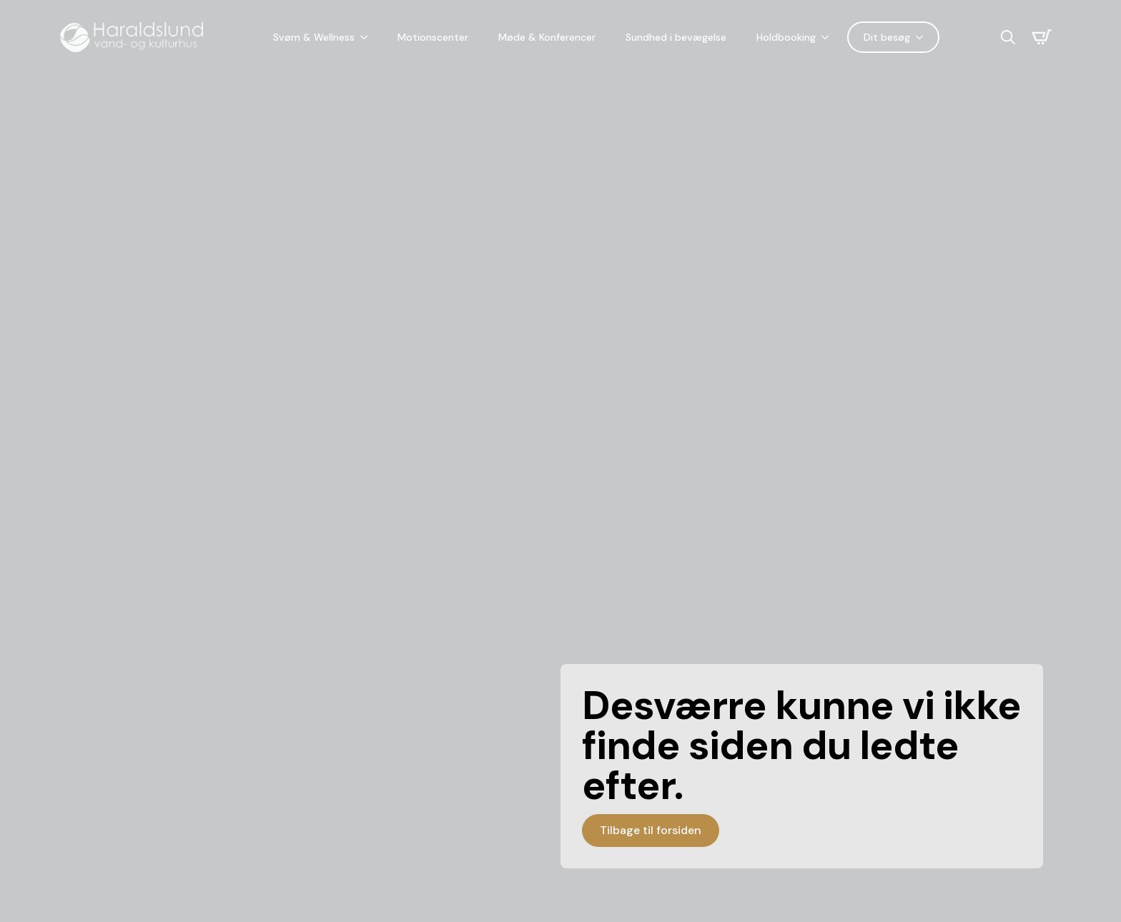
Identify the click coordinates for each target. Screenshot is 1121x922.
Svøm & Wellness (314, 37)
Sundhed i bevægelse (676, 37)
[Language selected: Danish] (970, 37)
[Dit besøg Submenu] (922, 37)
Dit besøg (887, 37)
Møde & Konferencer (547, 37)
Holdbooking (786, 37)
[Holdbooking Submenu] (828, 37)
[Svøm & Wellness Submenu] (367, 37)
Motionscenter (432, 37)
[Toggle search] (1008, 37)
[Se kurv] (1041, 37)
